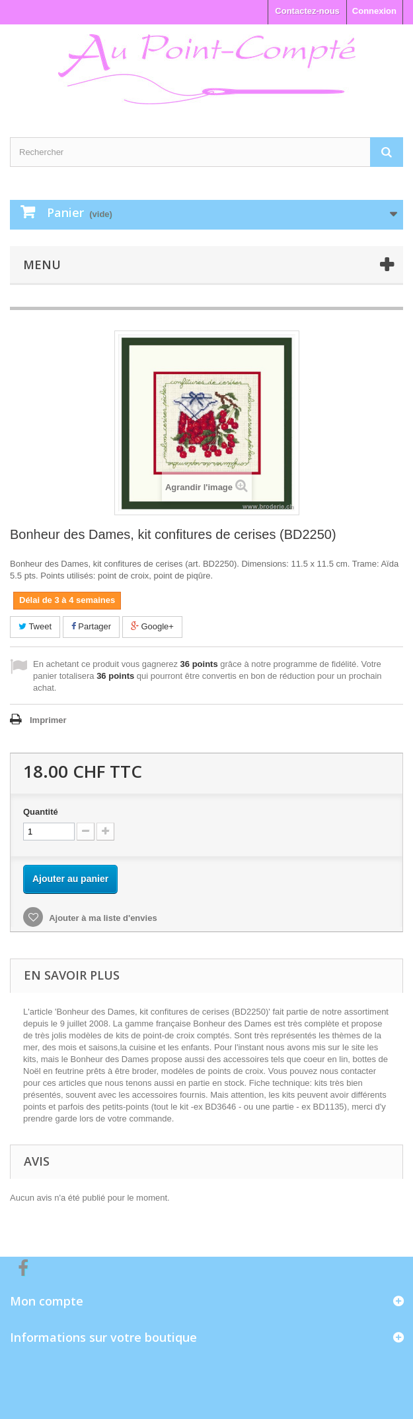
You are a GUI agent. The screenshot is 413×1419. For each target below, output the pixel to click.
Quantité (40, 812)
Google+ (152, 626)
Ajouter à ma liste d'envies (102, 918)
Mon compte (46, 1301)
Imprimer (48, 720)
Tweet (35, 626)
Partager (91, 626)
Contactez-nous (307, 11)
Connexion (374, 11)
